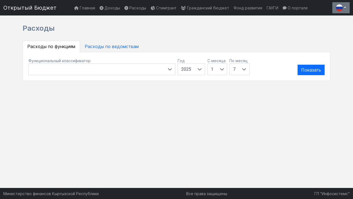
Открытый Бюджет (30, 7)
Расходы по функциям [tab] (51, 46)
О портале (295, 8)
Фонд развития (248, 8)
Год (181, 60)
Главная (84, 8)
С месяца (216, 60)
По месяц (238, 60)
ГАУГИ (272, 8)
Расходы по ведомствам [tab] (112, 46)
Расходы (135, 8)
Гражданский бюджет (205, 8)
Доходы (110, 8)
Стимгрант (163, 8)
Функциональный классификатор (59, 60)
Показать (311, 70)
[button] (170, 69)
